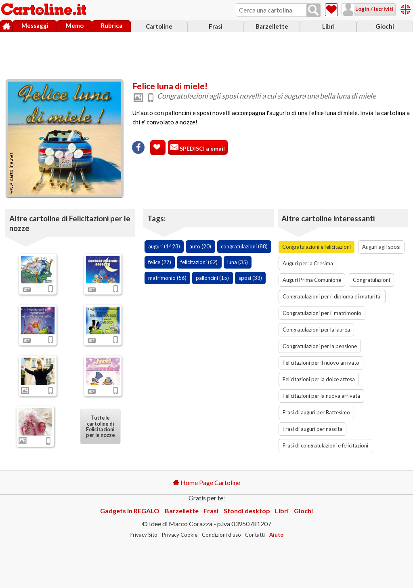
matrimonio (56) (167, 278)
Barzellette (272, 26)
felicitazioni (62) (199, 262)
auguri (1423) (164, 246)
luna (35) (237, 262)
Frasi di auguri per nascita (312, 429)
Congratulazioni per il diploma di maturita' (332, 296)
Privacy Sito (143, 534)
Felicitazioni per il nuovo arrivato (321, 362)
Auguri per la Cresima (308, 263)
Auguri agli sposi (381, 247)
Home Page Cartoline (206, 482)
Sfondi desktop (247, 510)
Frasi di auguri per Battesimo (316, 412)
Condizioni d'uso (221, 534)
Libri (328, 26)
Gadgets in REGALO (129, 510)
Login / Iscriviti (374, 9)
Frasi (215, 26)
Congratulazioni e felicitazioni (316, 247)
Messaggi (34, 25)
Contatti (255, 534)
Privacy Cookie (179, 534)
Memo (75, 25)
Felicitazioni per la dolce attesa (319, 379)
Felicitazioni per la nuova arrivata (321, 396)
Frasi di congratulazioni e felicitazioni (325, 445)
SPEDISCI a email (201, 148)
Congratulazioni (371, 280)
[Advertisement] (207, 54)
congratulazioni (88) (244, 246)
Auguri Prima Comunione (312, 280)
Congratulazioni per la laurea (316, 329)
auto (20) (200, 246)
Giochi (384, 26)
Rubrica (111, 25)
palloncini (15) (212, 278)
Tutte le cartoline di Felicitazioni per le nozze (100, 426)
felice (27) (159, 262)
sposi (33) (250, 278)
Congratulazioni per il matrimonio (322, 313)
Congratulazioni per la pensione (320, 346)
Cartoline (159, 26)
